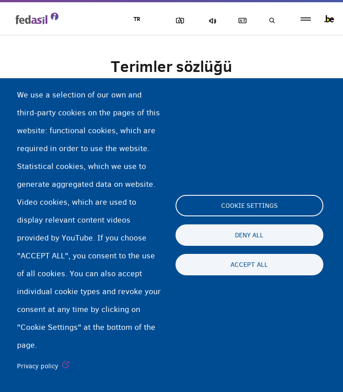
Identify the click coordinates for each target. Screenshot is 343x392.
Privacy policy (38, 366)
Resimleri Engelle (178, 21)
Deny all (249, 235)
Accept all (249, 264)
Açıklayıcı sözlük (240, 21)
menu (306, 19)
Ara (271, 21)
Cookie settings (249, 205)
